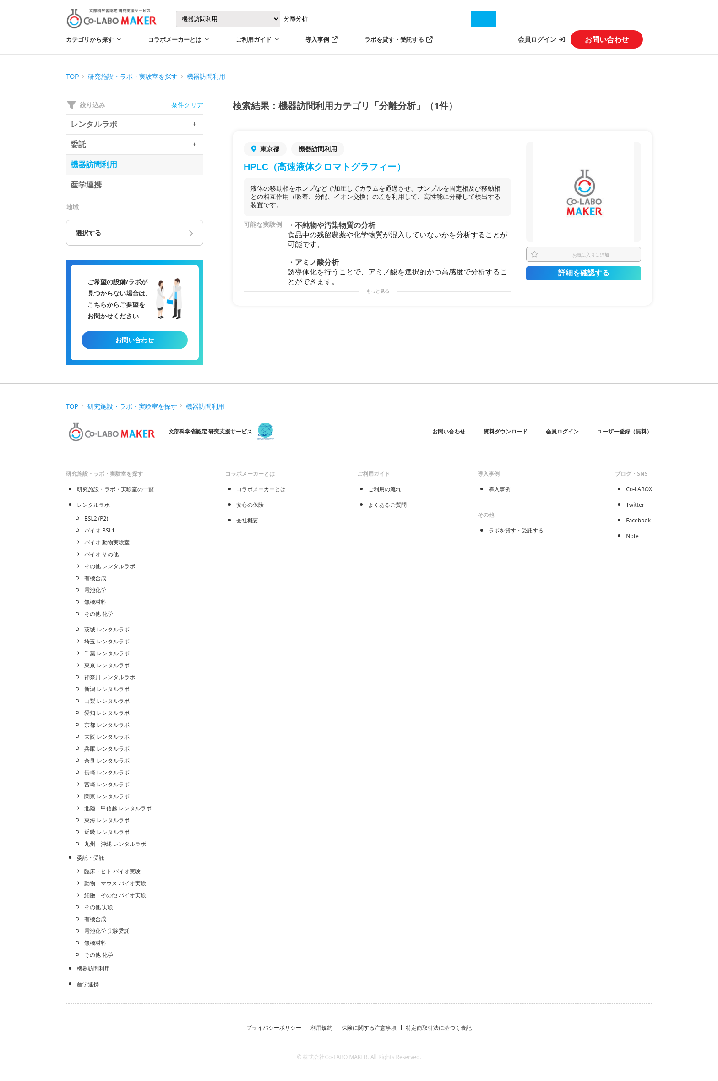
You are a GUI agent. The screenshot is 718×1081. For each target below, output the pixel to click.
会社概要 (247, 520)
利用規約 (321, 1028)
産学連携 (88, 984)
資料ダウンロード (506, 431)
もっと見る (377, 291)
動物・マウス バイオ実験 (115, 883)
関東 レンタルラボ (107, 796)
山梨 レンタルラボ (107, 701)
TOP (72, 76)
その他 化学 (98, 614)
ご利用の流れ (384, 489)
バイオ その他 (101, 554)
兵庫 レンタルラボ (107, 748)
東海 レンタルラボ (107, 820)
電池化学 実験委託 (107, 931)
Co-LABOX (639, 489)
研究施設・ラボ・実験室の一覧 (115, 489)
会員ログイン (537, 39)
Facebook (638, 520)
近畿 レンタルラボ (107, 832)
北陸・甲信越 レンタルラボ (118, 808)
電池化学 (95, 590)
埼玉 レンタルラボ (107, 641)
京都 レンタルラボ (107, 725)
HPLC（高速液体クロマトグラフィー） (325, 167)
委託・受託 (90, 858)
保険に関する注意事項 (369, 1028)
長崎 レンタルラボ (107, 772)
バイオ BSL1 (99, 530)
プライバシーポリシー (273, 1028)
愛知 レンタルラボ (107, 713)
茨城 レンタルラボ (107, 629)
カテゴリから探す (90, 39)
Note (632, 536)
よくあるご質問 (387, 505)
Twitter (635, 505)
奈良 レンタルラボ (107, 760)
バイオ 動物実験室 (107, 542)
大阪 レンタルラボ (107, 737)
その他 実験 (98, 907)
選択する (88, 232)
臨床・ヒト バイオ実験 (112, 871)
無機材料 (95, 602)
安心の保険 (250, 505)
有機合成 (95, 578)
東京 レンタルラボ (107, 665)
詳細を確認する (583, 273)
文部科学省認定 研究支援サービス (210, 431)
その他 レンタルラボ (109, 566)
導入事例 (317, 39)
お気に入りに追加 (590, 255)
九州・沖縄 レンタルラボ (115, 844)
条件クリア (187, 104)
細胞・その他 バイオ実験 (115, 895)
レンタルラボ (93, 505)
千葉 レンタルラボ (107, 653)
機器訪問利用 (206, 76)
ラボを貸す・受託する (394, 39)
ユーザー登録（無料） (624, 431)
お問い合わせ (607, 39)
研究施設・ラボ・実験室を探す (133, 76)
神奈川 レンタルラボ (109, 677)
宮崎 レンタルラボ (107, 784)
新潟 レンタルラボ (107, 689)
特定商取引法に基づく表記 (439, 1028)
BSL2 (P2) (96, 518)
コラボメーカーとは (261, 489)
